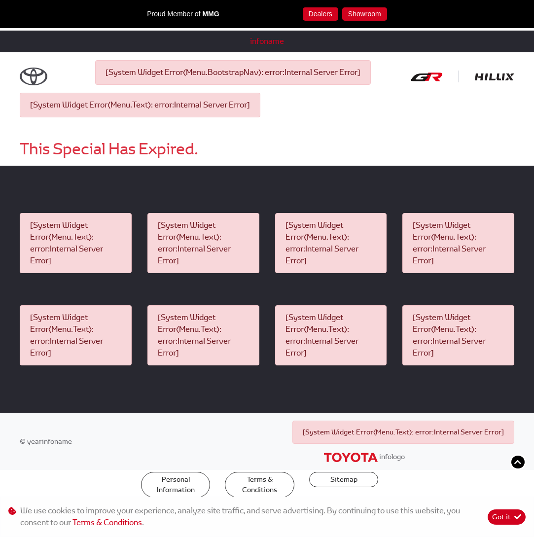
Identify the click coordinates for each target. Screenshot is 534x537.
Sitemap (343, 479)
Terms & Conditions (259, 484)
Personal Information (176, 484)
